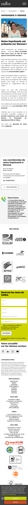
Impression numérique (14, 401)
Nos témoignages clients (14, 416)
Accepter (15, 498)
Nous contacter (10, 187)
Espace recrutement (14, 421)
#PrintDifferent (14, 408)
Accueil (3, 11)
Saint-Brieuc (14, 386)
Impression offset (14, 399)
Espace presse (14, 419)
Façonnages (14, 406)
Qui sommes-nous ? (14, 414)
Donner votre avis (14, 429)
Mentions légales (14, 436)
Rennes (14, 391)
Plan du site (14, 432)
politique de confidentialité (8, 494)
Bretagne (14, 381)
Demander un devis (14, 427)
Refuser (15, 502)
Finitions (14, 404)
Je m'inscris (6, 333)
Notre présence (13, 11)
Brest (14, 383)
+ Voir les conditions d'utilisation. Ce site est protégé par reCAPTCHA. (13, 339)
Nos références (14, 418)
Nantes (14, 393)
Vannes (14, 389)
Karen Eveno (9, 53)
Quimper (14, 385)
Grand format (14, 403)
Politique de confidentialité (14, 437)
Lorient (14, 388)
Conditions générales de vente (14, 434)
